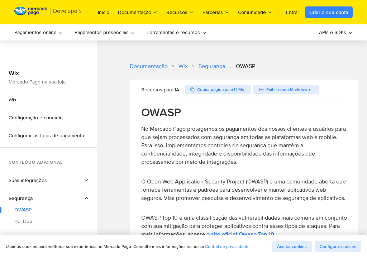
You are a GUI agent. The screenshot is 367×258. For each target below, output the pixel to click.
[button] (48, 198)
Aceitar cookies (292, 246)
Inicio (103, 12)
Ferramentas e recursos (176, 32)
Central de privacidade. (227, 246)
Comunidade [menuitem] (255, 12)
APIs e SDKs (336, 32)
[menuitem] (38, 32)
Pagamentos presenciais (105, 32)
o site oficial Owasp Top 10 (240, 234)
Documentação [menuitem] (138, 12)
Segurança (212, 66)
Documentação (149, 66)
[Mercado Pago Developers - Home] (48, 12)
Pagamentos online (38, 32)
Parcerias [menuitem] (215, 12)
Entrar (292, 12)
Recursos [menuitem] (180, 12)
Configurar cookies (338, 246)
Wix (183, 66)
